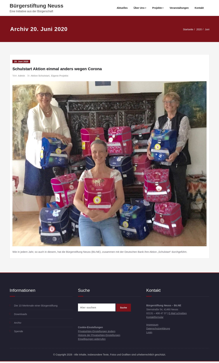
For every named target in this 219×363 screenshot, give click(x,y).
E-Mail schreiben (180, 313)
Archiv (17, 322)
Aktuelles (122, 7)
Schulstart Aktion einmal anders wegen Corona (59, 68)
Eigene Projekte (62, 75)
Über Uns (140, 7)
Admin (22, 75)
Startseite (186, 29)
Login (149, 334)
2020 (198, 29)
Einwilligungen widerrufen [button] (93, 340)
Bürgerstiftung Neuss (36, 6)
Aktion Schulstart (41, 75)
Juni (206, 29)
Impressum (152, 325)
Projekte (158, 7)
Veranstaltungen (179, 7)
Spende (18, 331)
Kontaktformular (155, 318)
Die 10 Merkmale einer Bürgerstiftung (35, 305)
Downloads (20, 314)
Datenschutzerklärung (159, 330)
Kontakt (199, 7)
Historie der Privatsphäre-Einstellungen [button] (101, 335)
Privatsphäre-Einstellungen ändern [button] (98, 331)
